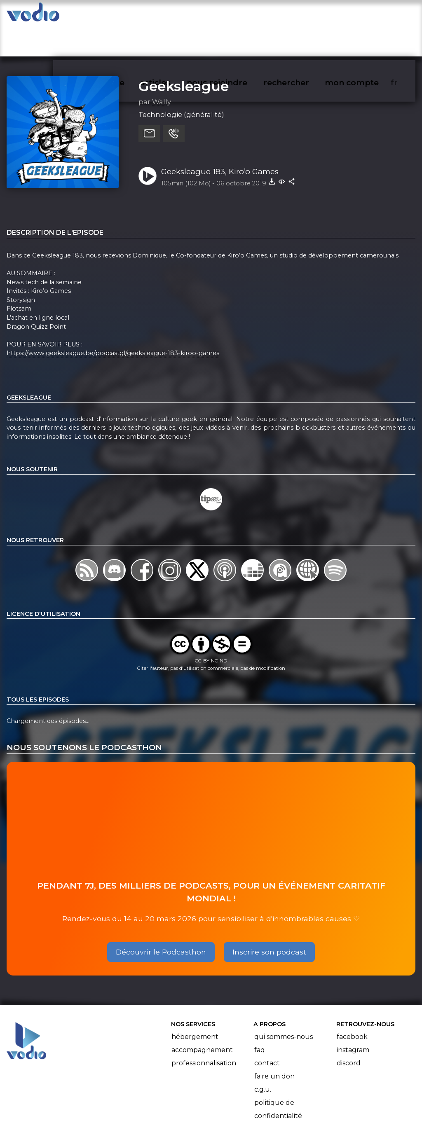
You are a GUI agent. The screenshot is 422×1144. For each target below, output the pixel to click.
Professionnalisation (203, 1031)
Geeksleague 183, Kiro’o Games (220, 139)
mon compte (365, 15)
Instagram (353, 1018)
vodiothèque (117, 15)
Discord (349, 1031)
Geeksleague (183, 54)
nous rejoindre (234, 15)
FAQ (259, 1018)
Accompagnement (202, 1018)
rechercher (301, 15)
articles (174, 15)
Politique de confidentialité (278, 1077)
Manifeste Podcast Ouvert (234, 1114)
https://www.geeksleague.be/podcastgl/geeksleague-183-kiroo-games (113, 321)
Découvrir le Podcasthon (161, 919)
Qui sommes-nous (283, 1004)
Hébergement (194, 1004)
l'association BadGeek (140, 1126)
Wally (161, 70)
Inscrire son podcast (269, 919)
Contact (267, 1031)
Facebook (352, 1004)
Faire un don (274, 1044)
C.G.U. (262, 1057)
